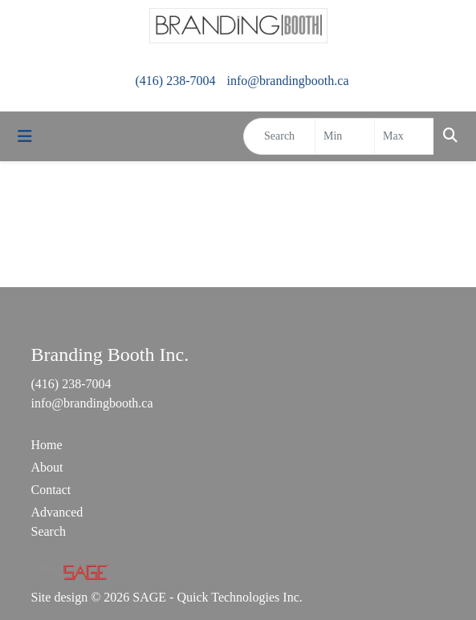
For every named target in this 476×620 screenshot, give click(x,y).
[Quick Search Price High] (404, 136)
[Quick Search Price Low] (345, 136)
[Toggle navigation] (25, 136)
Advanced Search (57, 521)
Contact (51, 489)
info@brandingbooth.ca (287, 80)
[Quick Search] (279, 136)
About (47, 467)
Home (47, 445)
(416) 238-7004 (175, 80)
